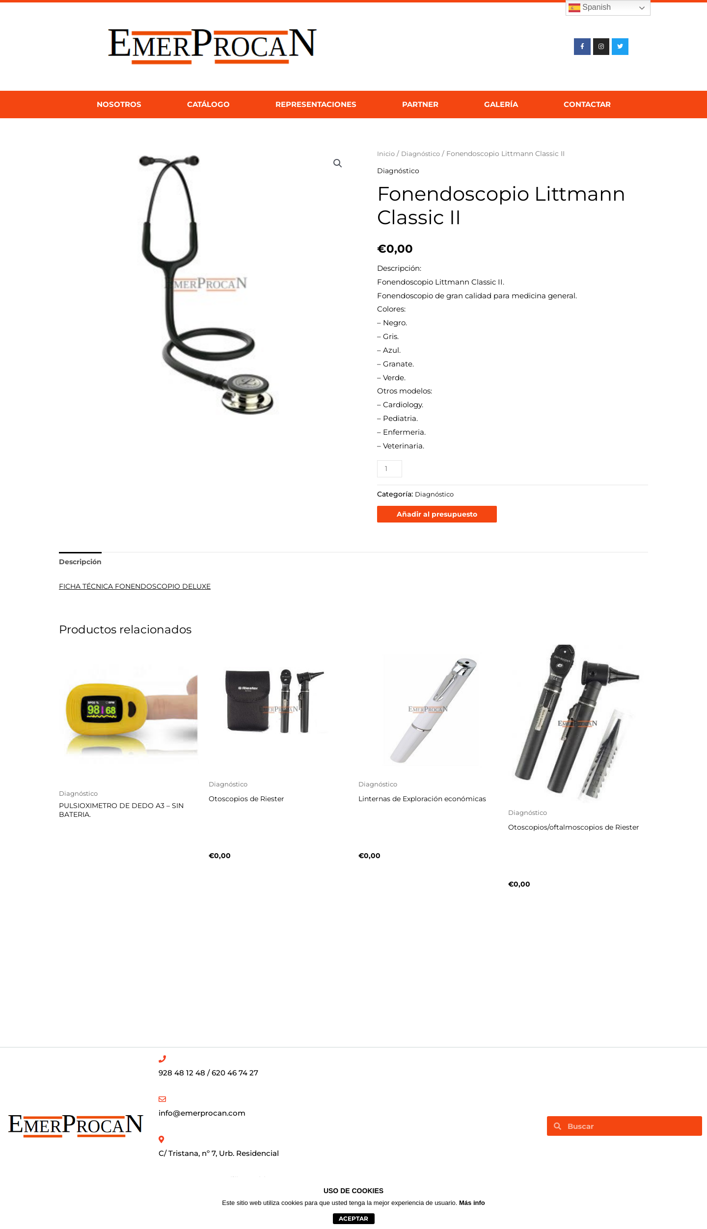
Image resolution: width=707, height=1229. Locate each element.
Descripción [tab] (82, 563)
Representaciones (315, 104)
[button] (337, 164)
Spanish (590, 8)
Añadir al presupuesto (438, 514)
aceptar (353, 1218)
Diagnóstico (423, 153)
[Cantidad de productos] (390, 468)
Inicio (386, 153)
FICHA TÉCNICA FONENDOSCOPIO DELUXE (141, 587)
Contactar (587, 104)
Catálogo (208, 104)
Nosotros (119, 104)
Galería (501, 104)
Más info (472, 1202)
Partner (420, 104)
